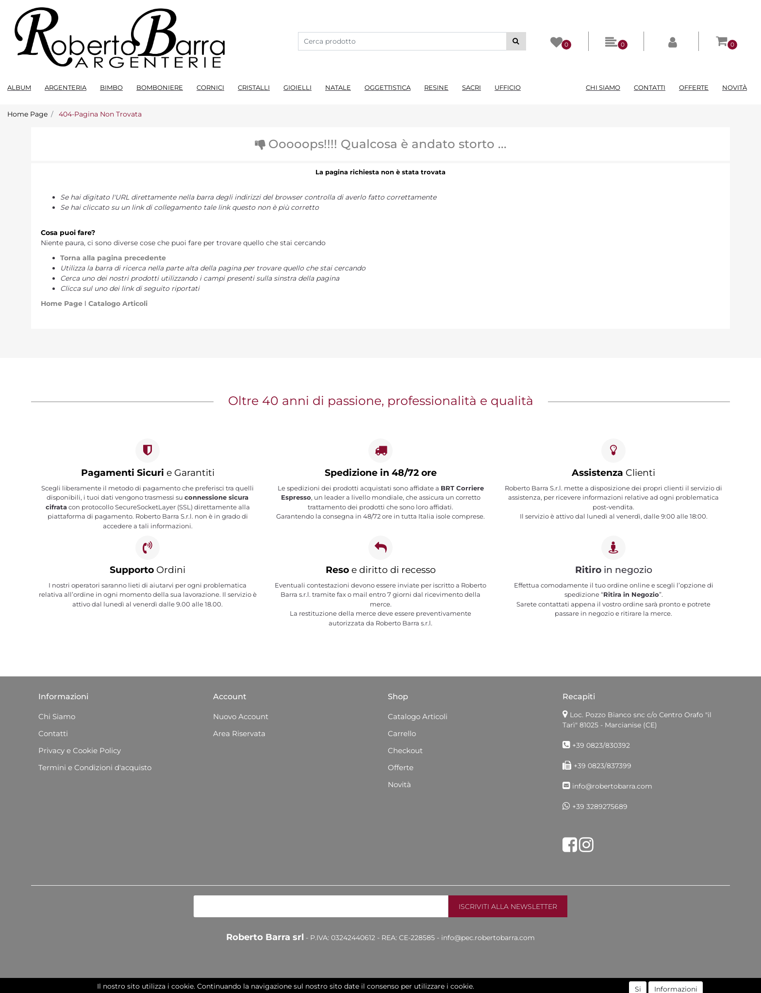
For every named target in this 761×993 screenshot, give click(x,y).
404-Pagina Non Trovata (100, 114)
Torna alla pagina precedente (113, 257)
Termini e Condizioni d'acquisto (94, 767)
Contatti (649, 87)
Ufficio (508, 87)
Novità (734, 87)
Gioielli (297, 87)
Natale (338, 87)
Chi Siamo (603, 87)
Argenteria (65, 87)
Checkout (405, 750)
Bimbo (111, 87)
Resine (436, 87)
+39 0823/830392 (601, 745)
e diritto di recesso (381, 569)
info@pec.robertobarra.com (488, 937)
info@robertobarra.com (612, 786)
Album (19, 87)
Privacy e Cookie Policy (79, 750)
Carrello (402, 733)
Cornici (210, 87)
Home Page (27, 114)
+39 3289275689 (600, 806)
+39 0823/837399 (602, 765)
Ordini (147, 569)
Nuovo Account (240, 716)
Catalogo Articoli (118, 303)
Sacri (471, 87)
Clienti (613, 472)
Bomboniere (159, 87)
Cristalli (254, 87)
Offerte (694, 87)
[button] (516, 41)
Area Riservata (239, 733)
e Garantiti (148, 472)
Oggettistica (387, 87)
